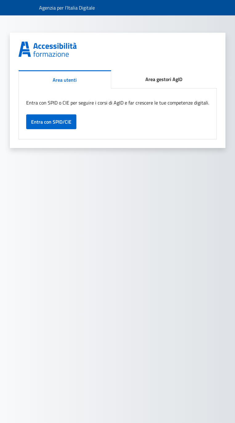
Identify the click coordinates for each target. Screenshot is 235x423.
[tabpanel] (117, 113)
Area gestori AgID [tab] (163, 79)
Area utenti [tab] (65, 80)
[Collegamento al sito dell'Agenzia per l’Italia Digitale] (67, 7)
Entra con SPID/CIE (51, 121)
